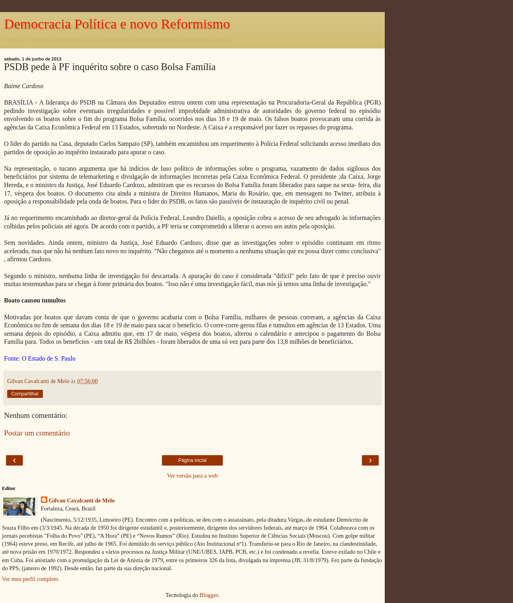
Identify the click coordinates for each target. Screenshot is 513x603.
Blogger (209, 595)
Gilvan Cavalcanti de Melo (82, 500)
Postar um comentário (37, 433)
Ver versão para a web (192, 475)
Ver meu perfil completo (30, 579)
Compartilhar (25, 394)
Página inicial (192, 460)
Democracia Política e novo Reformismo (117, 23)
